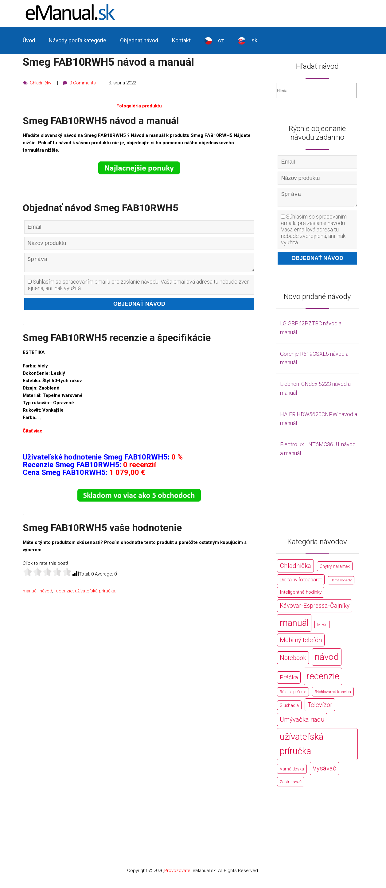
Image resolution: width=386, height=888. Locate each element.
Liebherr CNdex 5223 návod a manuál (315, 390)
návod (46, 593)
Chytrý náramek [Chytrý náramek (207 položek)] (335, 568)
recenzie (63, 593)
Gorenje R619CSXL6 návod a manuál (314, 360)
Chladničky (41, 83)
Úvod (29, 40)
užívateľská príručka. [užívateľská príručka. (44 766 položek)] (301, 746)
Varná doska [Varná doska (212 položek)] (292, 771)
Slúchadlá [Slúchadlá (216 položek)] (289, 707)
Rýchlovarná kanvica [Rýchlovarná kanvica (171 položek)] (333, 694)
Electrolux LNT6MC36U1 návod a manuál (318, 451)
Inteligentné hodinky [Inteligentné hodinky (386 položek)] (301, 594)
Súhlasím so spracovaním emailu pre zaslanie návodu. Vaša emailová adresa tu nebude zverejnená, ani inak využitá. (138, 287)
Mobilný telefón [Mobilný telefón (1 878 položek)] (301, 642)
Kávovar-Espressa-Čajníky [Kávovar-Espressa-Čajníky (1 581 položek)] (314, 608)
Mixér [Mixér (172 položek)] (322, 627)
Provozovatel (177, 873)
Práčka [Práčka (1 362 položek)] (289, 679)
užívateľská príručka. (95, 593)
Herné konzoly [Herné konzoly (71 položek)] (341, 583)
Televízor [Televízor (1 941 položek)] (319, 707)
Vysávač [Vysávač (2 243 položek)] (324, 770)
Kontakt (181, 40)
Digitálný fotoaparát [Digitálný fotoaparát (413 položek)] (301, 582)
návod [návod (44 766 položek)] (327, 659)
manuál (30, 593)
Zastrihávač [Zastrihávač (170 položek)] (291, 784)
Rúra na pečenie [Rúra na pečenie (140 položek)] (293, 694)
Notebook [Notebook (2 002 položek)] (293, 660)
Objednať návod (139, 40)
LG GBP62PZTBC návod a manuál (310, 330)
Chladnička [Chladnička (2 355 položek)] (295, 568)
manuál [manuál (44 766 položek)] (294, 625)
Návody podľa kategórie (77, 40)
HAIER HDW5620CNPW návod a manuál (318, 421)
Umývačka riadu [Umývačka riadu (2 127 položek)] (302, 722)
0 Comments (83, 83)
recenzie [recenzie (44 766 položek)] (322, 678)
